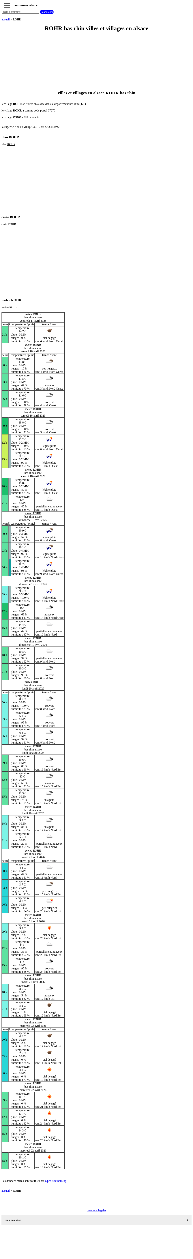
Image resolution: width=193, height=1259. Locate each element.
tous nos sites (13, 1220)
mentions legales (96, 1210)
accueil (5, 19)
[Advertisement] (96, 61)
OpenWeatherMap (55, 1180)
